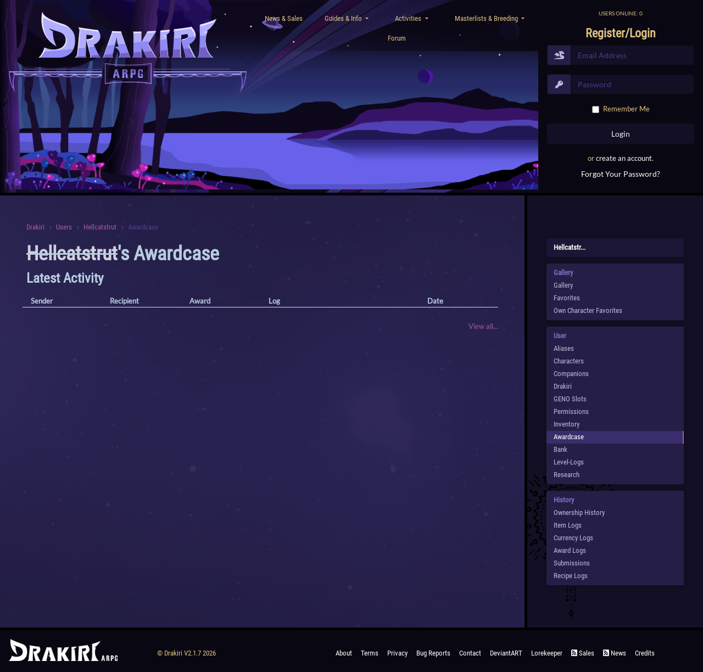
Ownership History (579, 512)
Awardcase (569, 437)
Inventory (566, 424)
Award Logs (570, 550)
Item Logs (568, 525)
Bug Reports (433, 653)
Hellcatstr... (569, 247)
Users (64, 227)
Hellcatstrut (99, 227)
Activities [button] (409, 18)
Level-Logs (569, 462)
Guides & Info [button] (344, 18)
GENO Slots (570, 399)
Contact (470, 653)
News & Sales (284, 18)
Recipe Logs (571, 576)
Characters (569, 361)
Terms (369, 653)
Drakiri (35, 227)
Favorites (567, 298)
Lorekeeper (546, 653)
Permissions (571, 411)
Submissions (572, 563)
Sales (582, 653)
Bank (560, 449)
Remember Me (626, 108)
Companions (571, 373)
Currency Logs (573, 538)
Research (566, 475)
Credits (645, 653)
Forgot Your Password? (620, 173)
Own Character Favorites (588, 310)
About (344, 653)
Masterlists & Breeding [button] (487, 18)
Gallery (563, 285)
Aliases (564, 348)
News (614, 653)
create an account (624, 158)
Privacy (397, 653)
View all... (483, 326)
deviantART (506, 653)
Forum (397, 38)
